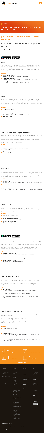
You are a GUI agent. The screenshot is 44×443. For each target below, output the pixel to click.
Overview (4, 370)
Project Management (16, 418)
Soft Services (15, 401)
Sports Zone (25, 379)
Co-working (15, 384)
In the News (35, 381)
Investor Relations (5, 383)
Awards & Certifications (6, 377)
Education (14, 377)
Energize (24, 376)
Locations (35, 390)
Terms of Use (9, 429)
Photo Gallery (35, 384)
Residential (14, 381)
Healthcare (14, 380)
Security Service (15, 394)
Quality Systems (15, 411)
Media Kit (34, 383)
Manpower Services (16, 419)
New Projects (15, 417)
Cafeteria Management (17, 406)
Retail (14, 373)
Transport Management (17, 397)
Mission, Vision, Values (6, 376)
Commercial (15, 372)
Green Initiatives (26, 378)
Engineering (15, 410)
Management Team (5, 372)
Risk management (16, 413)
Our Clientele (4, 373)
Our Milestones (22, 362)
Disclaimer (4, 429)
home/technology (26, 370)
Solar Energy (15, 383)
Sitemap (13, 429)
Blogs (24, 388)
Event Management (16, 395)
